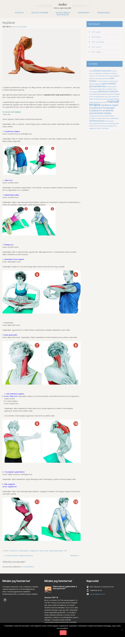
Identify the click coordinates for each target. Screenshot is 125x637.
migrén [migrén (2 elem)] (115, 105)
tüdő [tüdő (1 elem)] (115, 126)
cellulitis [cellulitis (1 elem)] (114, 71)
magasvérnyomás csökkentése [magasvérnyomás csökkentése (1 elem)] (98, 102)
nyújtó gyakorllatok (56, 551)
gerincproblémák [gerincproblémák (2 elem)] (97, 86)
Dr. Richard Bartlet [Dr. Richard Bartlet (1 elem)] (102, 81)
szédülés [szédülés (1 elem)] (91, 126)
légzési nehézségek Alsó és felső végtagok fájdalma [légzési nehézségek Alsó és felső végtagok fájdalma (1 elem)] (104, 99)
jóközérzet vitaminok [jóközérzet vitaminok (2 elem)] (108, 91)
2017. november (98, 42)
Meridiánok (75, 556)
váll (65, 551)
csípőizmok (13, 551)
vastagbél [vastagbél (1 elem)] (92, 128)
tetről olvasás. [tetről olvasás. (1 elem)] (109, 126)
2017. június (96, 47)
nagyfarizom (34, 551)
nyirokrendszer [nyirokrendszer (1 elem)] (109, 121)
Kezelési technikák (39, 13)
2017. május (96, 52)
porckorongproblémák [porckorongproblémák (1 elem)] (95, 123)
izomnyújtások (23, 551)
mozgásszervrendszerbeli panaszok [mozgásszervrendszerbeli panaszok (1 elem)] (99, 116)
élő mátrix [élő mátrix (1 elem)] (98, 128)
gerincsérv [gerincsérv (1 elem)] (109, 86)
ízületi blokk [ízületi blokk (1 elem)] (105, 128)
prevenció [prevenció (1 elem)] (105, 123)
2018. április (96, 37)
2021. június (96, 32)
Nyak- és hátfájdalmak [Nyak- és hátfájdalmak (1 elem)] (112, 118)
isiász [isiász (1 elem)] (114, 89)
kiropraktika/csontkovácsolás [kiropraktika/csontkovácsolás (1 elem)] (97, 94)
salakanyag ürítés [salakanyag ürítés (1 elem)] (114, 123)
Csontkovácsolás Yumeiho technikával (17, 556)
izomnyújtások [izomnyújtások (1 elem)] (93, 91)
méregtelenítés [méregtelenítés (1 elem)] (100, 118)
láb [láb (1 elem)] (118, 96)
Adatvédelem (62, 15)
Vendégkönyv (84, 13)
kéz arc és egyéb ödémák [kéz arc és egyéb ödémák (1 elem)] (96, 96)
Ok (63, 632)
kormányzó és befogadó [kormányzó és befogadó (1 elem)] (113, 94)
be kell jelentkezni (27, 567)
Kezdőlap (19, 13)
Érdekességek (103, 13)
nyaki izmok (44, 551)
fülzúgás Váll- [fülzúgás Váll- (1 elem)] (97, 84)
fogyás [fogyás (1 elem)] (91, 84)
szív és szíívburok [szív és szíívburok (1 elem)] (100, 126)
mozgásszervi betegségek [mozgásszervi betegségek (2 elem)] (102, 108)
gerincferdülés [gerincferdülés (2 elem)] (109, 83)
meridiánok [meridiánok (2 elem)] (106, 105)
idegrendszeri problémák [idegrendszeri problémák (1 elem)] (105, 89)
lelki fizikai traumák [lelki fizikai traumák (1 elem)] (110, 96)
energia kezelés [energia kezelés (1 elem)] (113, 81)
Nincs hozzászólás (20, 27)
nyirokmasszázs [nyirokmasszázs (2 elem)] (97, 121)
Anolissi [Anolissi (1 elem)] (91, 71)
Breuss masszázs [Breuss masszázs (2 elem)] (102, 70)
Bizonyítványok (63, 13)
